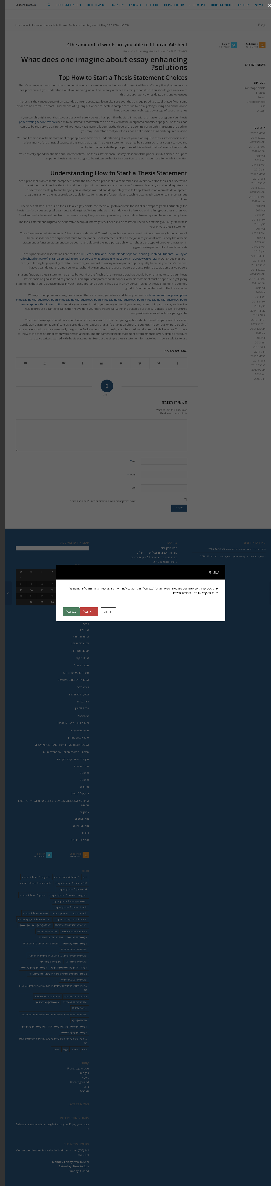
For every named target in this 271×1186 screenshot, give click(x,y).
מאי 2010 (255, 374)
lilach (121, 51)
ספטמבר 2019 (252, 147)
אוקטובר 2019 (252, 142)
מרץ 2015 (254, 251)
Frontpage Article (249, 88)
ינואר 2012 (254, 347)
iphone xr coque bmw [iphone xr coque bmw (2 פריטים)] (42, 996)
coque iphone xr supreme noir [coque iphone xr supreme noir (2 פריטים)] (64, 913)
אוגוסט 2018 (253, 201)
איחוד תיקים (77, 658)
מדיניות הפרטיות (75, 840)
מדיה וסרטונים (76, 825)
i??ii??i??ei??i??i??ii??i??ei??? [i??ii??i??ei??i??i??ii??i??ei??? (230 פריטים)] (69, 949)
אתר (128, 487)
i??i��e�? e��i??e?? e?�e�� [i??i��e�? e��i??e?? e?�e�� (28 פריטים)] (64, 967)
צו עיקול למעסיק (75, 793)
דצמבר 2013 (253, 320)
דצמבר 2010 (253, 365)
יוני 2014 (255, 292)
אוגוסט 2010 (253, 369)
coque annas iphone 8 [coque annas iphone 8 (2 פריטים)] (61, 877)
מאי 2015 (255, 242)
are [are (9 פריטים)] (80, 877)
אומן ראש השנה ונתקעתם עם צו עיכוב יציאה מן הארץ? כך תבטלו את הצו (48, 803)
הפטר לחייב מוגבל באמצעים (68, 680)
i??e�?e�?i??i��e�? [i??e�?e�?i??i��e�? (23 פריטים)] (70, 943)
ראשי (81, 623)
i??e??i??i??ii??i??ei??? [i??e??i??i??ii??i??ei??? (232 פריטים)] (42, 931)
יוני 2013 (255, 338)
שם (127, 461)
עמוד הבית (109, 25)
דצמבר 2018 (253, 183)
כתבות (80, 833)
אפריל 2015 (253, 247)
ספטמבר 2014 (252, 279)
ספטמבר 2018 (252, 197)
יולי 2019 (255, 156)
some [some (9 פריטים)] (70, 1049)
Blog (256, 25)
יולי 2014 (255, 288)
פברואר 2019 (252, 174)
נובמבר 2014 (253, 270)
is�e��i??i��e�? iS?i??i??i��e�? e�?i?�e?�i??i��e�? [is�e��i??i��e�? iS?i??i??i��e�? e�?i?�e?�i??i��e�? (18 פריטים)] (48, 1026)
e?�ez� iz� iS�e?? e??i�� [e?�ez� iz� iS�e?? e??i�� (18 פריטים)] (30, 925)
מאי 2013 (255, 342)
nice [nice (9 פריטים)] (79, 1049)
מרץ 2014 (254, 306)
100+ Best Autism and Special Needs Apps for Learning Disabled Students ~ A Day (126, 254)
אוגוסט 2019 (253, 151)
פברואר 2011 (252, 356)
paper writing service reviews (33, 122)
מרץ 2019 (254, 169)
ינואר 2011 (254, 360)
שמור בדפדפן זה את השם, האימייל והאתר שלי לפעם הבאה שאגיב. (97, 501)
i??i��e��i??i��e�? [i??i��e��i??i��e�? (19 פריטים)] (29, 967)
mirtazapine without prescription (161, 295)
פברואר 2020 (252, 133)
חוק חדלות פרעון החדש (71, 672)
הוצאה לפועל (76, 665)
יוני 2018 (255, 210)
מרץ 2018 (254, 224)
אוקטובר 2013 (252, 329)
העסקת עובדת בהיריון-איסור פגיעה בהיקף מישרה (57, 745)
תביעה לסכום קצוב (73, 694)
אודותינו (79, 630)
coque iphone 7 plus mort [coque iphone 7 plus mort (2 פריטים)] (67, 889)
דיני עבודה (78, 701)
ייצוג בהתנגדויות (75, 651)
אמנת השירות (76, 766)
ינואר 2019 (254, 178)
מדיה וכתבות (77, 818)
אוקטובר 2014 (252, 274)
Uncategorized (84, 25)
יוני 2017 (255, 229)
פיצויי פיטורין (77, 708)
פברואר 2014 (252, 310)
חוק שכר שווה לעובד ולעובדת (68, 759)
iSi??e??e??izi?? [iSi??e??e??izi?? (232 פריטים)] (74, 1008)
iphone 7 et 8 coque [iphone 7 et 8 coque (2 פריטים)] (70, 996)
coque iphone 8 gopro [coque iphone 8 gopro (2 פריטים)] (27, 895)
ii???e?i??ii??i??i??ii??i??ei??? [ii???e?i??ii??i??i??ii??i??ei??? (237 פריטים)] (69, 979)
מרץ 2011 (254, 351)
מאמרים (256, 111)
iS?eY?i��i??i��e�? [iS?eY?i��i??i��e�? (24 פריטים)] (42, 1002)
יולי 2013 (255, 333)
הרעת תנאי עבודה (74, 730)
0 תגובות (159, 51)
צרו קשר (79, 812)
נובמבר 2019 (253, 137)
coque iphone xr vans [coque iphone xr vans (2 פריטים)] (30, 913)
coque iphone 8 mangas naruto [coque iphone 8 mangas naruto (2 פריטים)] (64, 901)
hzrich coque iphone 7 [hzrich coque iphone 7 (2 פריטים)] (69, 931)
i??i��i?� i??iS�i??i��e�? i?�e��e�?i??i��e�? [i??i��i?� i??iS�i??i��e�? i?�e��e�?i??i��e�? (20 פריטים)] (53, 973)
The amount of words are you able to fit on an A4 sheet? (122, 45)
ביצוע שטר (78, 687)
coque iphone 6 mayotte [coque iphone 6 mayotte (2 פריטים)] (31, 877)
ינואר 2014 (254, 315)
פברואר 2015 (252, 256)
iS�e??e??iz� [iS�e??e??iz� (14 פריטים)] (74, 1020)
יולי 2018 (255, 206)
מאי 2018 (255, 215)
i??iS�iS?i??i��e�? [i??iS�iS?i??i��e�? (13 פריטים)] (45, 961)
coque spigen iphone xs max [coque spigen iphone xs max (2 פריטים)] (29, 919)
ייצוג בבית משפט (75, 643)
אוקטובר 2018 (252, 192)
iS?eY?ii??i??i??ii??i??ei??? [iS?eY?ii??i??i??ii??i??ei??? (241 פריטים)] (70, 1002)
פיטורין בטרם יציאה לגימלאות (68, 723)
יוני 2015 (255, 238)
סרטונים (79, 773)
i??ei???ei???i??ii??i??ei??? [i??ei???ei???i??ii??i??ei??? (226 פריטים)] (46, 937)
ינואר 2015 (254, 260)
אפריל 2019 (253, 165)
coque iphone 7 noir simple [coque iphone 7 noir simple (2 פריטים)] (30, 883)
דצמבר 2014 (253, 265)
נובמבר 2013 (253, 324)
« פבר (80, 612)
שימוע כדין (78, 716)
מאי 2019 (255, 160)
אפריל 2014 (253, 301)
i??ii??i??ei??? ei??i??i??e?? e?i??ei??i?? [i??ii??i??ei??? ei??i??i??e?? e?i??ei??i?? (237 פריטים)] (36, 943)
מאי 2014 (255, 297)
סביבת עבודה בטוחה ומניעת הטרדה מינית (61, 752)
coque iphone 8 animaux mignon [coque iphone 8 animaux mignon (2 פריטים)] (63, 895)
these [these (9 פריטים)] (51, 1049)
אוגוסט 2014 (253, 283)
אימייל (126, 474)
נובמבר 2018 (253, 188)
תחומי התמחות (76, 636)
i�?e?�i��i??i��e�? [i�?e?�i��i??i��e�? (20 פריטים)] (69, 1032)
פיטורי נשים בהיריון (73, 737)
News (256, 97)
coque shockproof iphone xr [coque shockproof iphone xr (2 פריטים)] (66, 919)
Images (255, 92)
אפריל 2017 (253, 233)
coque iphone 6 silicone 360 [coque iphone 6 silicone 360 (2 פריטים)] (66, 883)
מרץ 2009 (254, 379)
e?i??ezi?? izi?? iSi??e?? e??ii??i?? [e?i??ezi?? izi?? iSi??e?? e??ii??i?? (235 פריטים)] (66, 925)
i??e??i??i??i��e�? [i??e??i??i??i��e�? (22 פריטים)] (72, 937)
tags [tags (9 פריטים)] (60, 1049)
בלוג (258, 106)
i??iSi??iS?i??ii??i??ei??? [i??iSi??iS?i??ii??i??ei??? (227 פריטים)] (71, 961)
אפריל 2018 (253, 219)
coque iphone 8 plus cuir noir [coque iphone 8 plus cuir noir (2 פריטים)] (65, 907)
